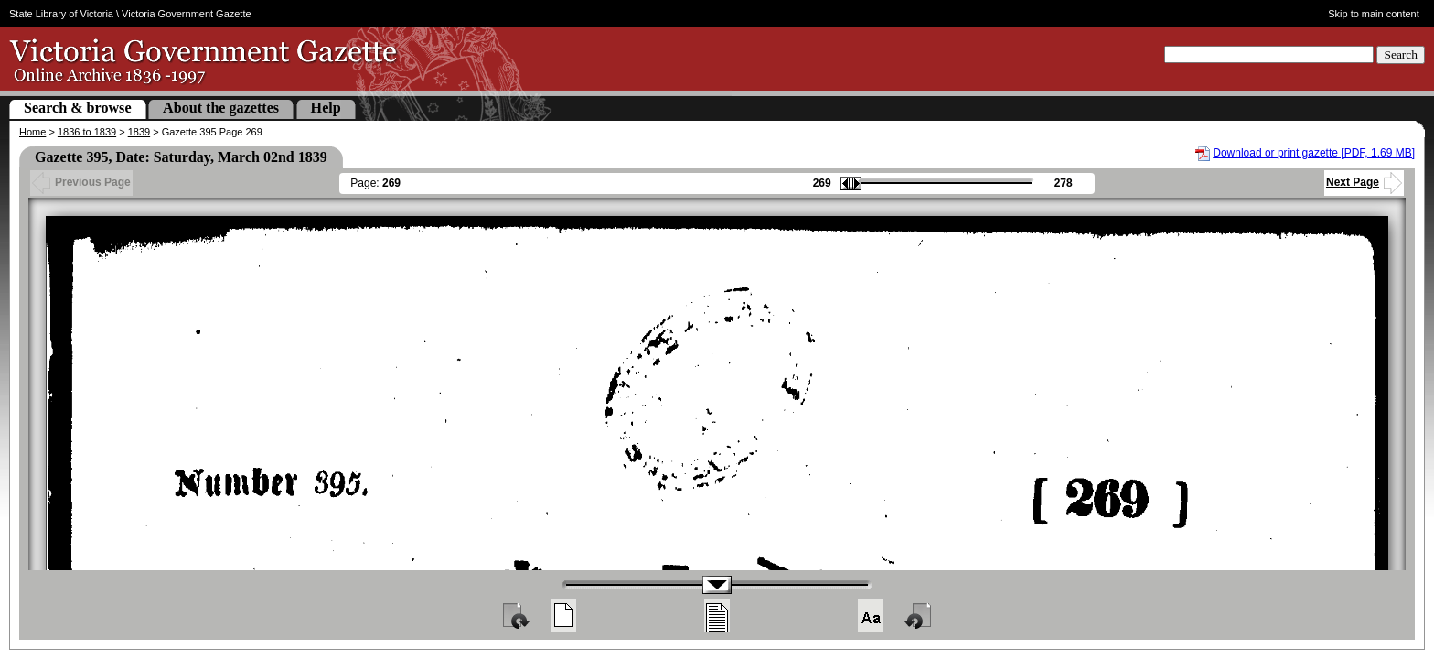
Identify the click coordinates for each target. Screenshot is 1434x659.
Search (1401, 54)
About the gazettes (221, 107)
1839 (139, 131)
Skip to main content (1373, 13)
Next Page (1364, 182)
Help (326, 107)
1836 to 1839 (87, 131)
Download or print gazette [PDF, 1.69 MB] (1314, 152)
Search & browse (78, 107)
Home (32, 131)
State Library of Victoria (61, 13)
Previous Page (81, 182)
